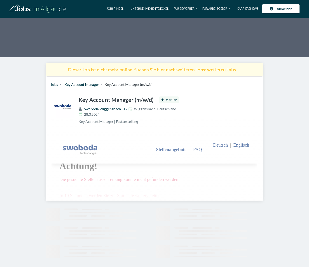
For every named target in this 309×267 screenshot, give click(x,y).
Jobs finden (115, 8)
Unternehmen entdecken (150, 8)
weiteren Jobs (221, 69)
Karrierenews (247, 8)
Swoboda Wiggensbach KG (105, 109)
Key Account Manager (81, 84)
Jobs (54, 84)
